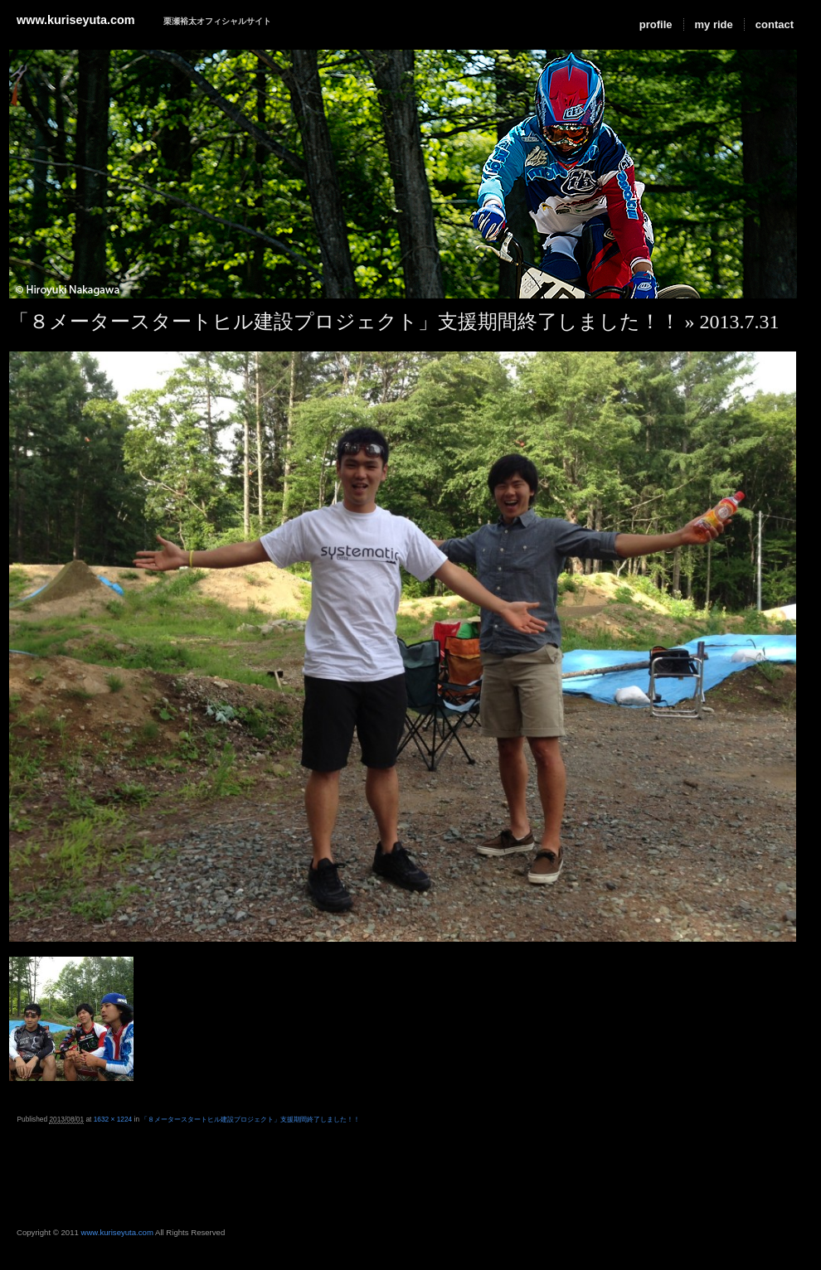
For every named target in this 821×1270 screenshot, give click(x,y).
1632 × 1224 (113, 1119)
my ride (714, 24)
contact (774, 24)
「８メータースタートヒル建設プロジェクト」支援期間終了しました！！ (344, 321)
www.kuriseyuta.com (76, 20)
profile (656, 24)
